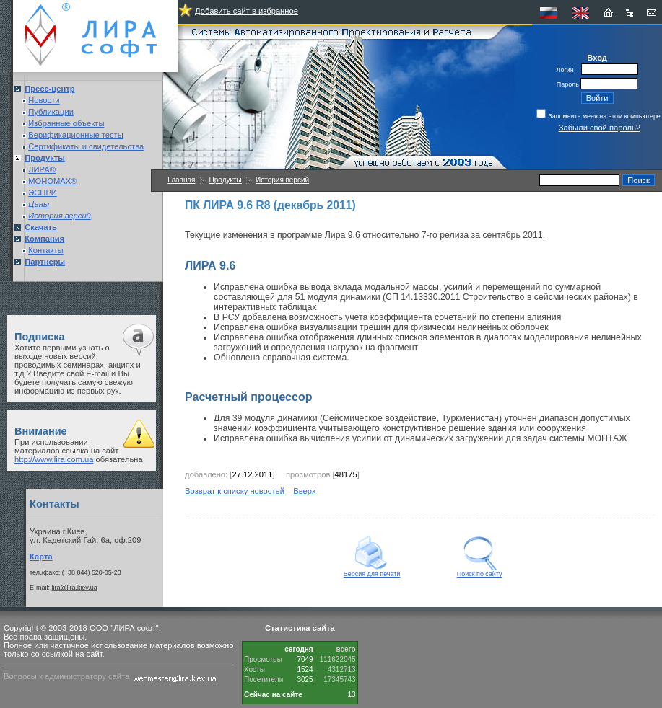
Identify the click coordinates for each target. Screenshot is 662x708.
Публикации (51, 111)
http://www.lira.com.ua (53, 459)
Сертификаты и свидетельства (86, 146)
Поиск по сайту (479, 571)
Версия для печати (372, 571)
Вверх (304, 491)
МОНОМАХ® (52, 181)
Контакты (45, 250)
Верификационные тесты (75, 134)
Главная (181, 180)
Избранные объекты (66, 123)
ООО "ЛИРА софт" (124, 628)
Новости (43, 100)
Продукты (225, 180)
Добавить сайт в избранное (246, 10)
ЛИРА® (42, 169)
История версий (282, 180)
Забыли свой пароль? (599, 127)
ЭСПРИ (42, 192)
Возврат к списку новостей (234, 491)
